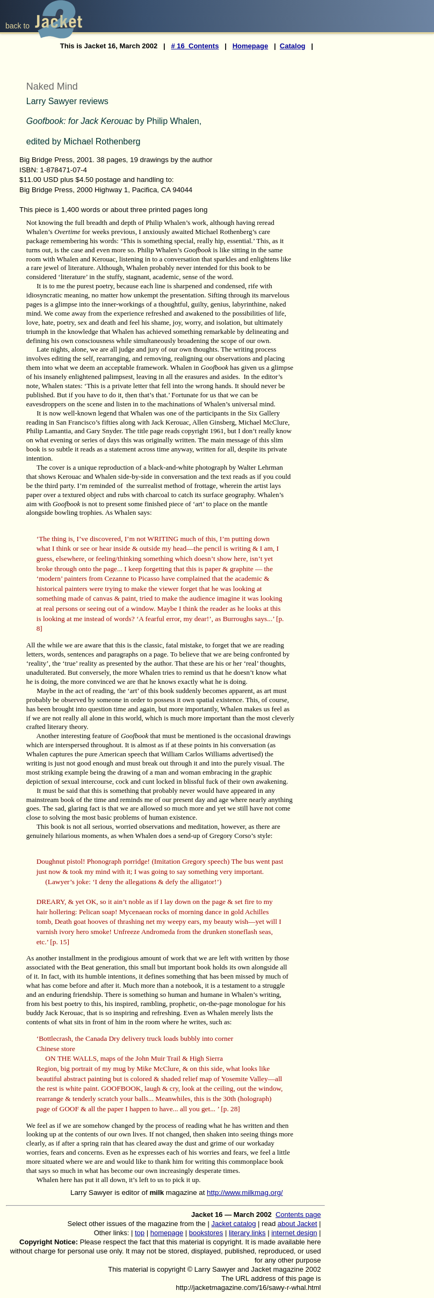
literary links (247, 1233)
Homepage (250, 46)
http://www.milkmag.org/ (245, 1192)
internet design (294, 1233)
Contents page (298, 1215)
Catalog (293, 46)
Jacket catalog (233, 1224)
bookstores (206, 1233)
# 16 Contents (195, 46)
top (139, 1233)
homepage (166, 1233)
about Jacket (297, 1224)
